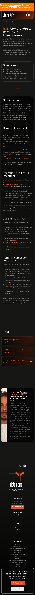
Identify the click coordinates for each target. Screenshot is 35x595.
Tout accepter (18, 583)
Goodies (17, 566)
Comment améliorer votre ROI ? (16, 78)
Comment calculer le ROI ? (14, 71)
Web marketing (17, 552)
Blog (17, 532)
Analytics (17, 558)
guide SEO (22, 291)
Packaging (17, 564)
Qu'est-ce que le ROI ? (12, 69)
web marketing (17, 301)
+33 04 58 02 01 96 (17, 501)
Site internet (18, 544)
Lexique (9, 21)
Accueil (5, 21)
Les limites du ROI (11, 76)
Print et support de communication (17, 560)
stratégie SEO (11, 210)
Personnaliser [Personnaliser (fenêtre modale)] (17, 589)
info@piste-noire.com (17, 503)
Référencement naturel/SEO (17, 554)
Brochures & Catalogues (17, 562)
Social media (17, 556)
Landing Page (17, 550)
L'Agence (17, 527)
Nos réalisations (17, 529)
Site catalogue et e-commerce (17, 548)
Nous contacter (17, 507)
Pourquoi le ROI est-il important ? (16, 74)
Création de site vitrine (17, 546)
